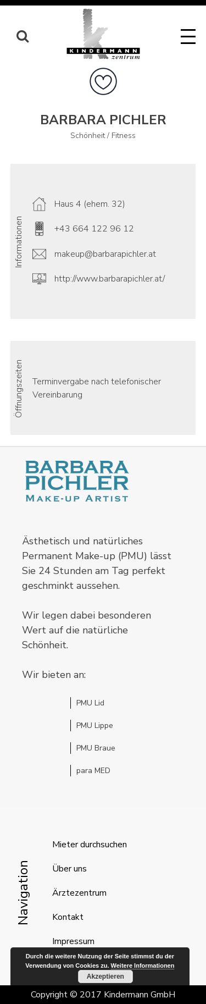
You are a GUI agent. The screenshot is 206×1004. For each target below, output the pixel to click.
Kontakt (67, 917)
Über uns (69, 869)
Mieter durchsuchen (89, 844)
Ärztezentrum (79, 893)
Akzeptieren (105, 976)
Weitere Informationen (143, 965)
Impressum (73, 941)
